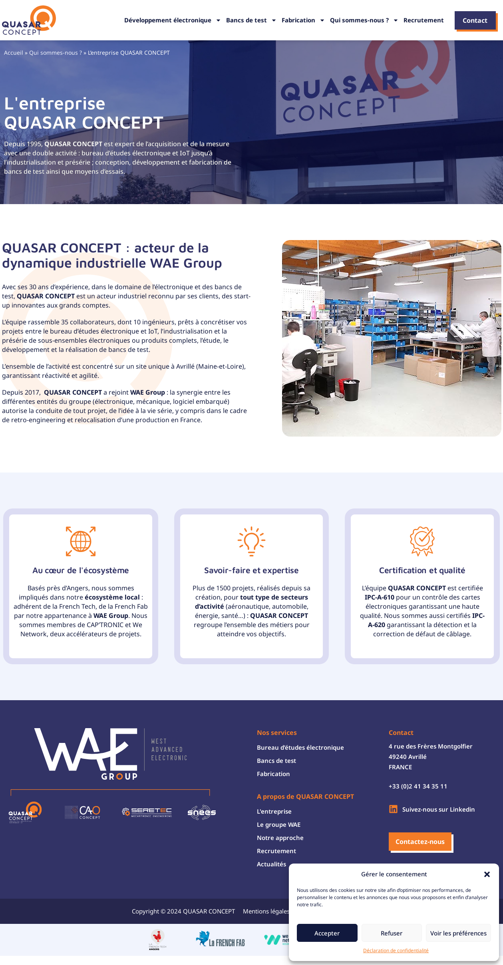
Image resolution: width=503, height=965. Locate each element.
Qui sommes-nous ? (364, 20)
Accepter (327, 933)
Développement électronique (172, 20)
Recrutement (424, 20)
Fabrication (303, 20)
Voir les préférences (458, 933)
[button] (487, 874)
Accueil (13, 52)
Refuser (391, 933)
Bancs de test (251, 20)
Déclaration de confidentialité (396, 950)
